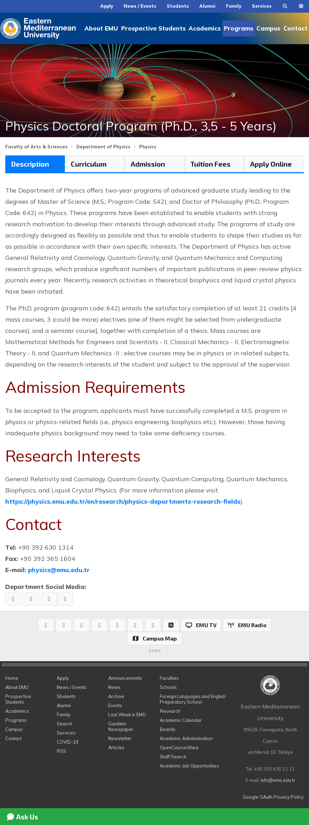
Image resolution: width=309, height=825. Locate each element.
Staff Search (173, 756)
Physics (147, 146)
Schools (168, 687)
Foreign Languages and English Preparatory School (193, 699)
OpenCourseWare (179, 747)
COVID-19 (67, 742)
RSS (61, 751)
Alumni (207, 6)
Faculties (169, 678)
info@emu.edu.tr (278, 780)
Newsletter (120, 738)
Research (170, 711)
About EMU (101, 28)
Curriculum (89, 164)
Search (64, 723)
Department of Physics (103, 146)
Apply (106, 6)
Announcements (125, 678)
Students (178, 6)
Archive (116, 696)
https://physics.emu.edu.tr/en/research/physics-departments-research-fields (122, 501)
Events (115, 705)
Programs (238, 28)
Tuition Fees (210, 164)
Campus (268, 28)
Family (233, 6)
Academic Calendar (181, 720)
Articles (116, 747)
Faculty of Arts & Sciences (36, 146)
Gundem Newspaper (120, 726)
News (114, 687)
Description (30, 164)
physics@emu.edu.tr (59, 570)
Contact (295, 28)
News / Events (140, 6)
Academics (204, 28)
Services (262, 6)
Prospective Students (153, 28)
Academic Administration (186, 738)
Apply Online (271, 164)
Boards (168, 729)
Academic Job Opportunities (189, 766)
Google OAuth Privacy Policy (273, 797)
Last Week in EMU (127, 714)
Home (11, 678)
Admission (148, 164)
